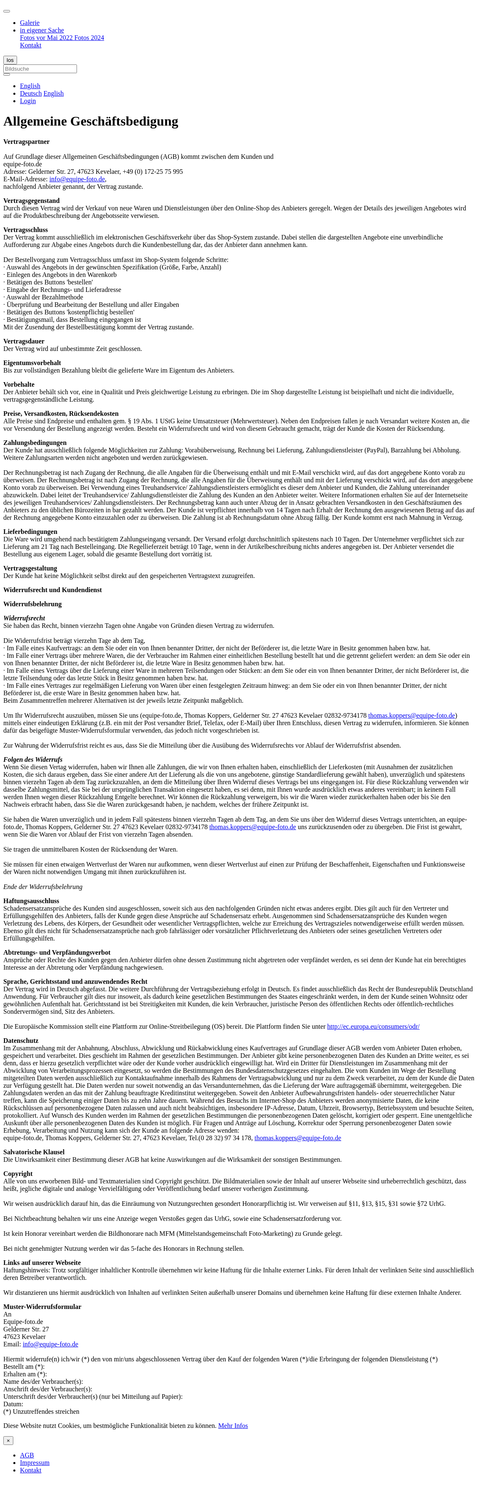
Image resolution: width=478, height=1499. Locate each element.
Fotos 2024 (89, 37)
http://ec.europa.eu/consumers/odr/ (373, 1026)
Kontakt (31, 45)
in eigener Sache (42, 30)
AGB (27, 1455)
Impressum (35, 1462)
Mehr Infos (233, 1425)
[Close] (8, 1440)
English (53, 93)
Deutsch (31, 93)
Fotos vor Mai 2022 (47, 37)
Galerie (30, 22)
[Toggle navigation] (6, 11)
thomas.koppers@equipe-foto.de (411, 715)
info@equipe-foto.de (77, 179)
